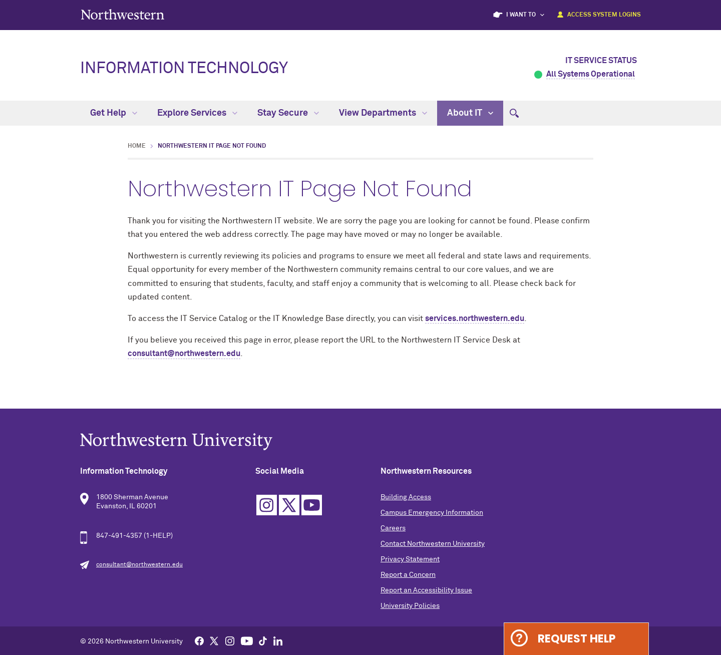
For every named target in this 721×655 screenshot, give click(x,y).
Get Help (113, 113)
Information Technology (184, 69)
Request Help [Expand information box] (576, 638)
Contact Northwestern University (433, 543)
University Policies (410, 605)
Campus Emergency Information (432, 512)
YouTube (311, 505)
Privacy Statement (410, 559)
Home (137, 146)
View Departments (383, 113)
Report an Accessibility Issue (426, 590)
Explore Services (197, 113)
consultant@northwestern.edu (184, 354)
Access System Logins (604, 15)
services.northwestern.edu (474, 318)
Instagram (266, 505)
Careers (393, 528)
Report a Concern (408, 574)
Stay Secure (288, 113)
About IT (470, 113)
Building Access (406, 497)
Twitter (289, 505)
